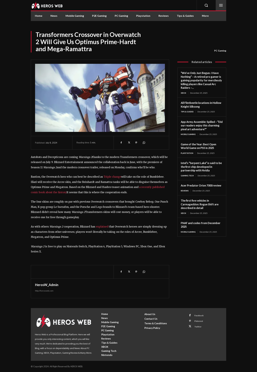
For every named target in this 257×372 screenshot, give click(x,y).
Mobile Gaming (189, 134)
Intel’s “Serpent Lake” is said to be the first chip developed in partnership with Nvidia (201, 167)
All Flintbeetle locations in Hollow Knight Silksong (198, 104)
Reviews (185, 195)
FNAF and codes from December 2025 (195, 229)
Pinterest (200, 321)
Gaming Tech (188, 176)
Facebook (200, 315)
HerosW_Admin (46, 285)
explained (102, 226)
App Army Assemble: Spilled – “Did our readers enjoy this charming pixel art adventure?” (201, 125)
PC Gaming (220, 50)
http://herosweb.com (44, 290)
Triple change (112, 176)
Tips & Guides (188, 112)
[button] (206, 5)
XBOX (183, 93)
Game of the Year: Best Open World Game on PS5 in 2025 (200, 146)
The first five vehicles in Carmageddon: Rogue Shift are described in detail (201, 208)
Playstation (188, 153)
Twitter (199, 328)
